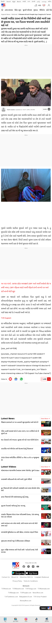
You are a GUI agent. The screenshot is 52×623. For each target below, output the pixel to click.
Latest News (7, 418)
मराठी (24, 1)
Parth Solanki (11, 110)
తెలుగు (19, 1)
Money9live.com (25, 600)
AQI (39, 5)
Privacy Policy (17, 581)
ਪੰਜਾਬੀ (33, 1)
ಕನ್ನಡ (13, 1)
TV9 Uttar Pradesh (40, 596)
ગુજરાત (35, 10)
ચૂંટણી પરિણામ (27, 10)
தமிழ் (38, 1)
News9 (9, 1)
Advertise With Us (26, 577)
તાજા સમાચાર (9, 10)
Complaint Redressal (41, 577)
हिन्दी (3, 1)
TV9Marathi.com (18, 588)
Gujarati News (5, 14)
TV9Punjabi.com (25, 592)
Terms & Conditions (31, 581)
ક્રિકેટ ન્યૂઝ (17, 10)
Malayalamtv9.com (25, 596)
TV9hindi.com (6, 588)
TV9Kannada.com (44, 588)
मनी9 (49, 1)
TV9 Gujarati (6, 317)
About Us (14, 577)
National (14, 14)
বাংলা (29, 1)
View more (45, 418)
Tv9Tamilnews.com (11, 596)
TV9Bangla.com (13, 592)
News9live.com (38, 592)
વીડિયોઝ (42, 10)
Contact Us (6, 577)
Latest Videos (8, 466)
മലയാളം (44, 1)
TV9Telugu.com (30, 588)
